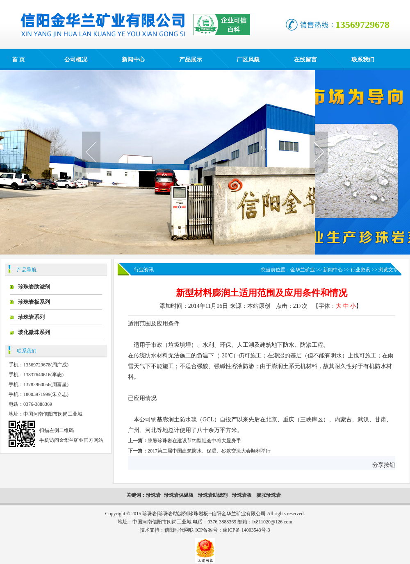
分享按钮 (383, 465)
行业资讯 (360, 270)
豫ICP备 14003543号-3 (246, 530)
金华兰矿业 (302, 270)
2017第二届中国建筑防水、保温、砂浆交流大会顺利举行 (209, 451)
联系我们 (362, 60)
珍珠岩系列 (31, 317)
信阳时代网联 (179, 530)
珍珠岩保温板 (179, 495)
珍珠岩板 (242, 495)
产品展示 (190, 60)
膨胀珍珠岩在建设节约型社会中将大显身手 (194, 440)
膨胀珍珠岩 (268, 495)
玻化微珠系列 (34, 332)
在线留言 (305, 60)
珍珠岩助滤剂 (34, 287)
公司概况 (75, 60)
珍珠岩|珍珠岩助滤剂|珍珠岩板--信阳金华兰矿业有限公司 (204, 513)
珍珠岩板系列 (34, 302)
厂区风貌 (248, 60)
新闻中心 (133, 60)
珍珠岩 (153, 495)
